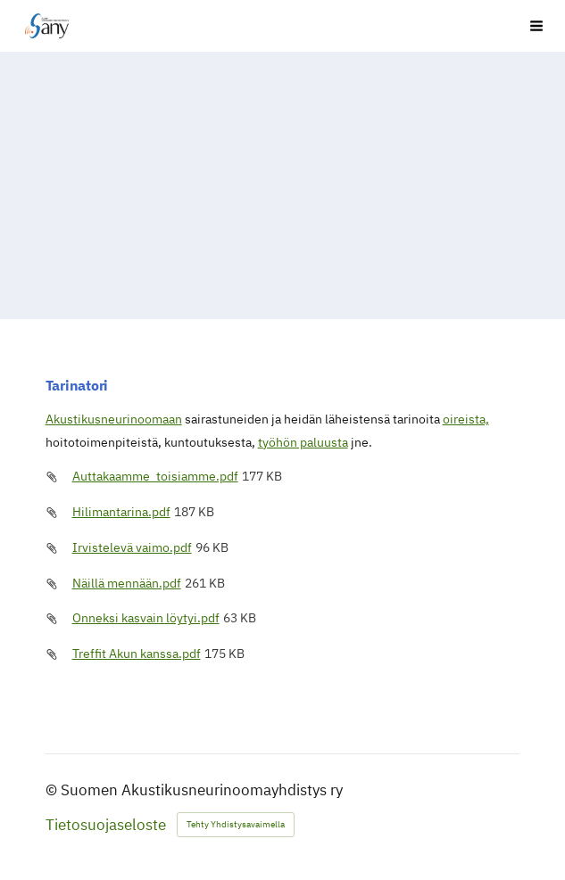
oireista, (466, 419)
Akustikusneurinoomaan (114, 419)
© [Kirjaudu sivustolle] (53, 790)
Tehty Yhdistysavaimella (236, 824)
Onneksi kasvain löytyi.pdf (146, 618)
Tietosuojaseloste (106, 825)
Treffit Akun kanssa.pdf (136, 654)
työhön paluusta (303, 442)
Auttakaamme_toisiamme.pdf (155, 476)
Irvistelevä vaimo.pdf (132, 547)
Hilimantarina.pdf (121, 512)
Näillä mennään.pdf (126, 583)
